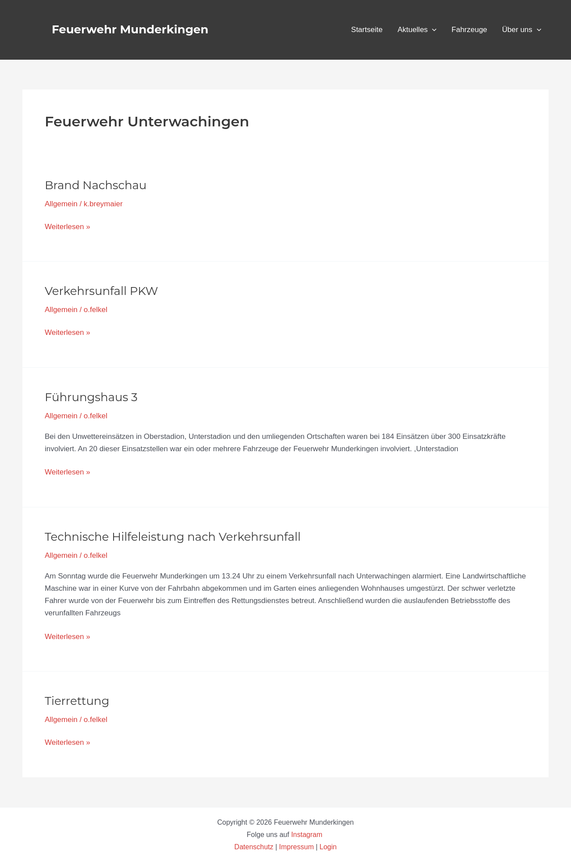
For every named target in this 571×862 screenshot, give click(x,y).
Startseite (367, 29)
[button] (432, 30)
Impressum (296, 847)
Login (328, 847)
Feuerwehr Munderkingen (130, 29)
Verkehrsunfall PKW (101, 291)
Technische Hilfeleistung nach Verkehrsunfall (173, 537)
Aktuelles (416, 30)
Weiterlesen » (67, 226)
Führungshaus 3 (91, 397)
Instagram (308, 834)
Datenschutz (254, 847)
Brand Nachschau (95, 185)
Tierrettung (77, 701)
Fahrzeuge (469, 29)
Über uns (521, 30)
